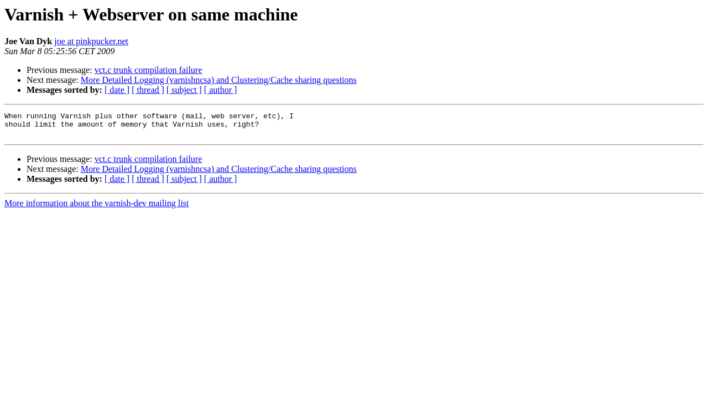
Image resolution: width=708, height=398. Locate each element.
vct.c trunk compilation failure (148, 70)
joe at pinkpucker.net (91, 41)
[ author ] (220, 90)
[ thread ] (148, 90)
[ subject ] (184, 90)
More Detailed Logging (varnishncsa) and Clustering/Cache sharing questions (219, 80)
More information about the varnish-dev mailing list (96, 208)
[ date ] (117, 90)
